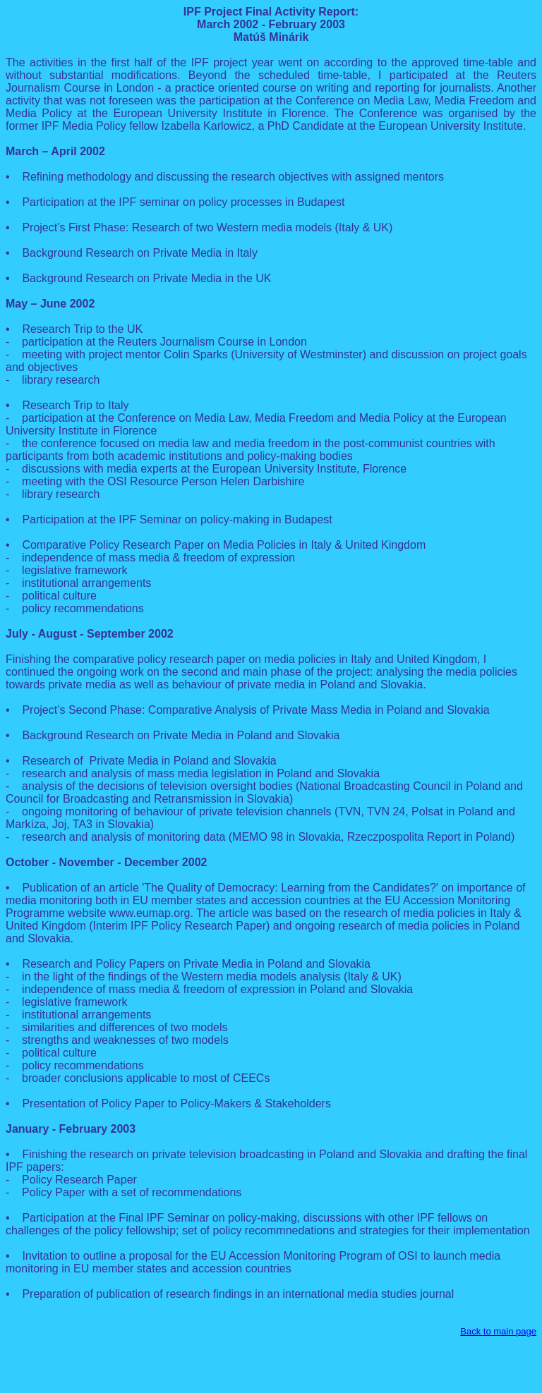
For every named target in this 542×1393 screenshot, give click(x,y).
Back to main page (498, 1331)
